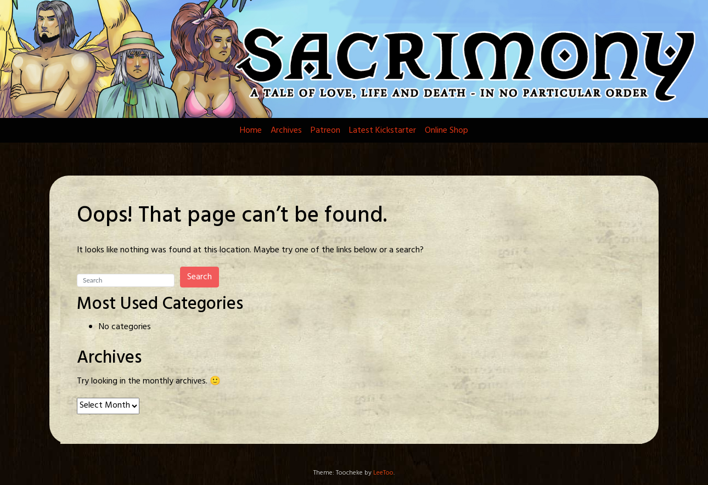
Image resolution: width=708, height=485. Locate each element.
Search (199, 277)
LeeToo (383, 472)
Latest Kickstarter (382, 130)
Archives (286, 130)
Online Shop (446, 130)
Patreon (325, 130)
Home (251, 130)
